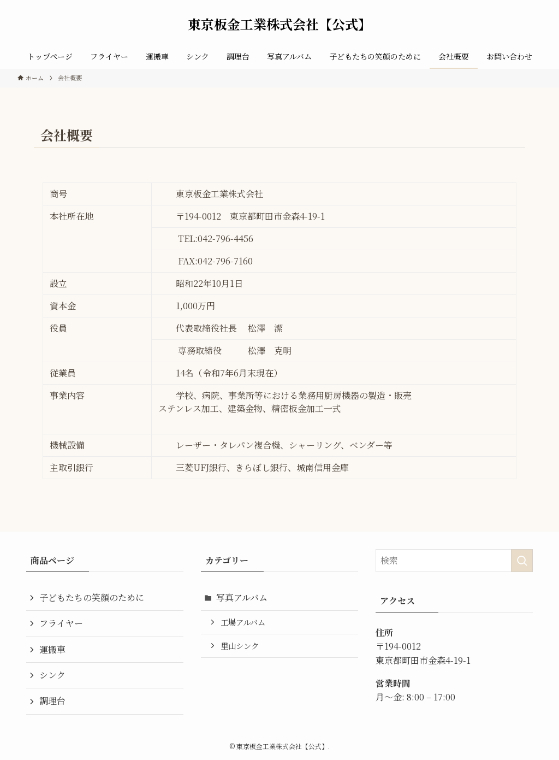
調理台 (52, 700)
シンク (52, 675)
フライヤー (61, 623)
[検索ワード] (454, 560)
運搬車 (52, 649)
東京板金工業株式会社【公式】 (279, 24)
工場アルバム (243, 622)
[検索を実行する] (522, 560)
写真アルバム (241, 597)
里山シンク (240, 645)
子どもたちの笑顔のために (91, 597)
